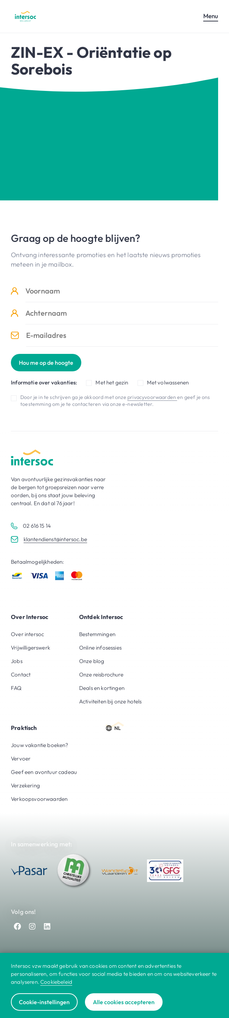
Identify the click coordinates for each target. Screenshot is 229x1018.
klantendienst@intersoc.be (55, 539)
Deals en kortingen (101, 687)
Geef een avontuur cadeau (44, 772)
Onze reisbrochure (101, 674)
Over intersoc (27, 634)
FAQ (16, 687)
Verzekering (25, 785)
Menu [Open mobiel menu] (210, 16)
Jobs (17, 661)
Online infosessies (100, 647)
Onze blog (92, 661)
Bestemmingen (97, 634)
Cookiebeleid (56, 981)
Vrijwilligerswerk (30, 647)
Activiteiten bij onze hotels (110, 701)
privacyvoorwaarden (152, 397)
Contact (20, 674)
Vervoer (20, 758)
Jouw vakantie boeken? (40, 745)
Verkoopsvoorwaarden (39, 798)
